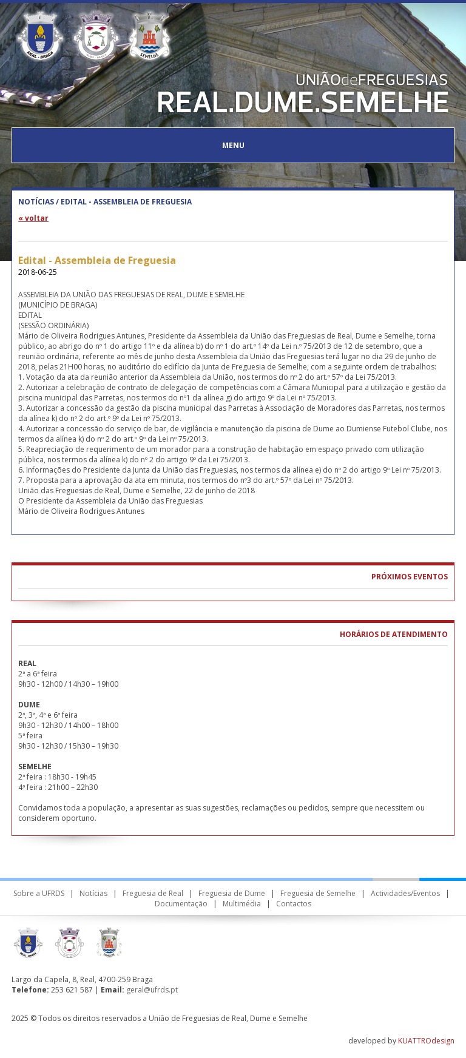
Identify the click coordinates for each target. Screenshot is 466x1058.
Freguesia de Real (153, 893)
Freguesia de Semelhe (318, 893)
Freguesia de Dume (231, 893)
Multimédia (242, 903)
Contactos (293, 903)
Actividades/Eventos (405, 893)
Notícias (93, 893)
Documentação (181, 903)
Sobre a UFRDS (38, 893)
